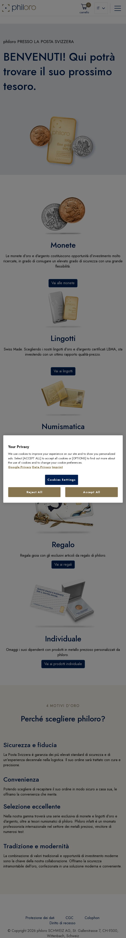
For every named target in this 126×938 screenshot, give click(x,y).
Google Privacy (19, 467)
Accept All (91, 492)
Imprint (57, 467)
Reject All (34, 492)
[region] (63, 469)
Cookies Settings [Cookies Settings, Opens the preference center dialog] (61, 480)
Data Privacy (41, 467)
